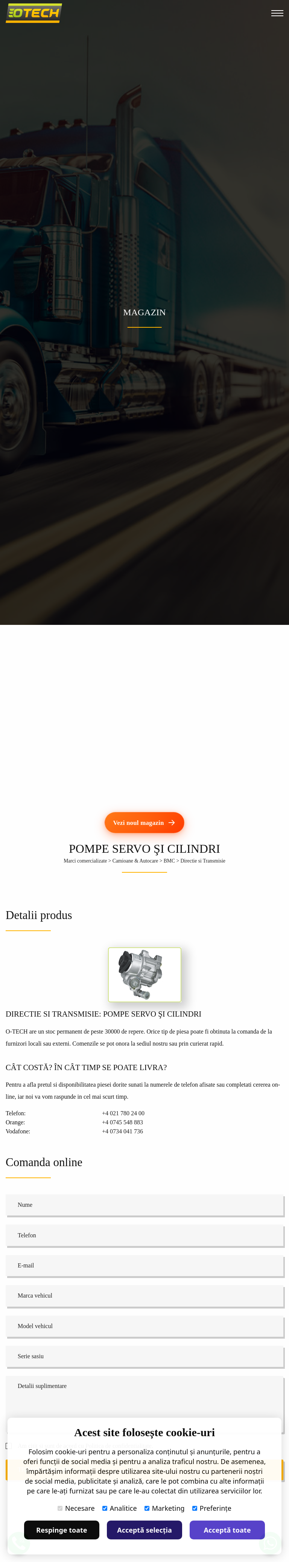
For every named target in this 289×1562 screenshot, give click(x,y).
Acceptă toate (227, 1530)
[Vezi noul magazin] (145, 822)
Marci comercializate (85, 861)
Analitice (119, 1508)
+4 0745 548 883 (122, 1122)
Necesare (76, 1508)
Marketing (164, 1508)
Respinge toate (61, 1530)
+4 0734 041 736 (122, 1131)
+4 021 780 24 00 (123, 1113)
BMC (169, 861)
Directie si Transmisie (202, 861)
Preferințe (211, 1508)
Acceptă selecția (144, 1530)
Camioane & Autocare (135, 861)
